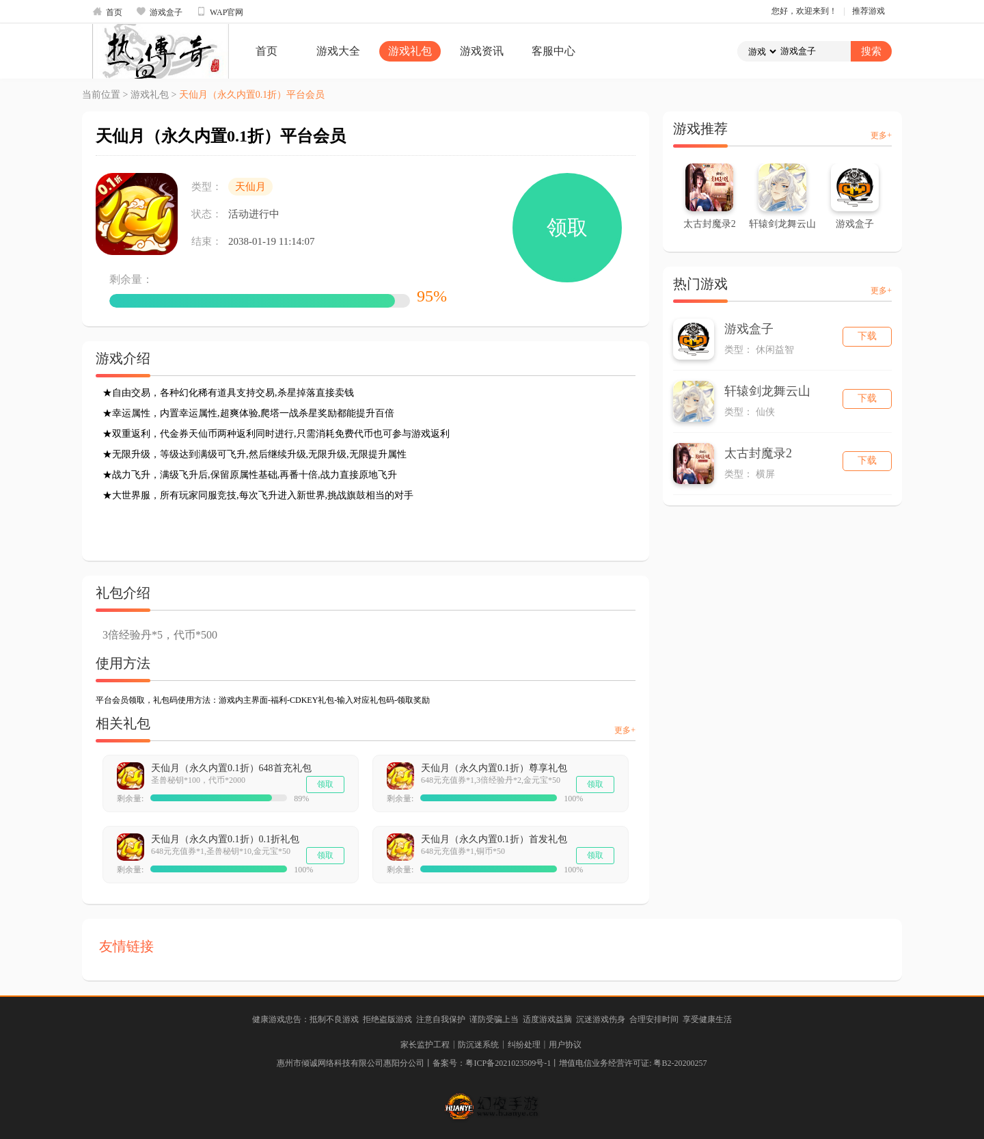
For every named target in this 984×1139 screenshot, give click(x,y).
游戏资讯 (482, 51)
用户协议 (565, 1044)
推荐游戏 (868, 11)
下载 (867, 336)
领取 (567, 227)
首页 (107, 11)
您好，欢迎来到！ (804, 11)
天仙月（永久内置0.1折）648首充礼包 (231, 768)
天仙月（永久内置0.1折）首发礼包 (494, 839)
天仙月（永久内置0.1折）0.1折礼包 (225, 839)
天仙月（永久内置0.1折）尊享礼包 (494, 768)
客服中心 (553, 51)
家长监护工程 (425, 1044)
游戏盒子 (159, 11)
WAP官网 (219, 11)
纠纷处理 (524, 1044)
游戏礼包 (410, 51)
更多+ (625, 730)
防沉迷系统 (478, 1044)
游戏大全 (338, 51)
